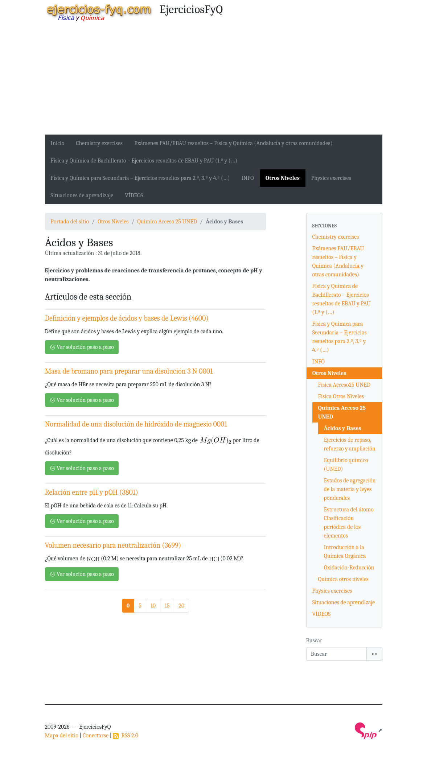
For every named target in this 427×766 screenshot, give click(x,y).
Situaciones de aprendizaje (82, 195)
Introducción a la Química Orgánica (345, 551)
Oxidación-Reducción (349, 567)
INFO (247, 178)
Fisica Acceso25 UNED (344, 385)
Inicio (58, 143)
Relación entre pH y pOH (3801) (91, 492)
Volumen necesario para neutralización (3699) (113, 545)
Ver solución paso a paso (82, 347)
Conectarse (95, 735)
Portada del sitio (70, 221)
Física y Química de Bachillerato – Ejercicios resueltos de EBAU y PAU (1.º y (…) (144, 160)
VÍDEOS (134, 195)
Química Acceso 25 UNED (167, 221)
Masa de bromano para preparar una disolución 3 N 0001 (129, 371)
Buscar (314, 640)
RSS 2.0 (125, 735)
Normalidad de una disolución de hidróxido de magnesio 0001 (136, 424)
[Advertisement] (213, 80)
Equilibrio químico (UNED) (346, 464)
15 (167, 605)
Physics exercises (331, 178)
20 (181, 605)
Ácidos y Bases (342, 428)
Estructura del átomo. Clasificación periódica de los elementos (349, 522)
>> (374, 654)
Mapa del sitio (61, 735)
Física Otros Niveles (341, 396)
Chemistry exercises (99, 143)
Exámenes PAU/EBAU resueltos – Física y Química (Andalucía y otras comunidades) (233, 143)
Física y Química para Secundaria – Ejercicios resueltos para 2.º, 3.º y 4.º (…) (140, 178)
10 (153, 605)
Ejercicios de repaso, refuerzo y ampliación (349, 444)
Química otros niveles (343, 579)
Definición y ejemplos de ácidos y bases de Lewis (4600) (127, 318)
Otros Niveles (283, 178)
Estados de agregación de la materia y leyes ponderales (350, 489)
